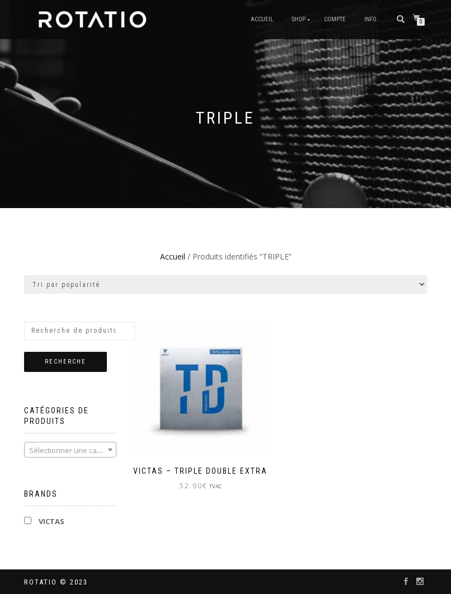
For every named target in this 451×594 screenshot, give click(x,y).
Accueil (262, 19)
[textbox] (70, 450)
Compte (335, 19)
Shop (299, 19)
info (370, 19)
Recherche (65, 361)
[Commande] (225, 284)
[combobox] (70, 450)
